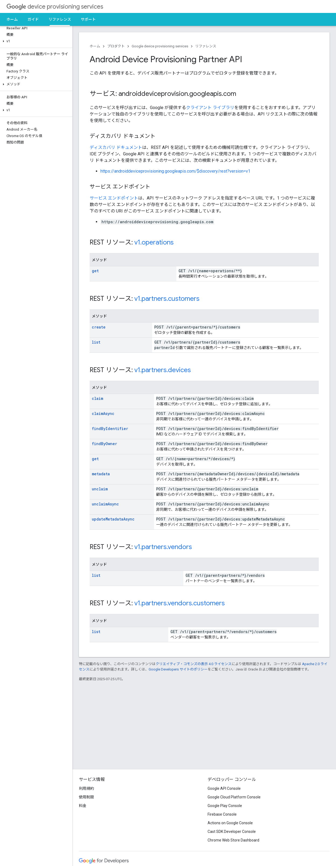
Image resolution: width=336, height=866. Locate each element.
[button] (35, 41)
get (95, 270)
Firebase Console (222, 814)
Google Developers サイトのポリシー (178, 669)
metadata (101, 473)
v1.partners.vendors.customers (179, 603)
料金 (82, 806)
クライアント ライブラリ (210, 107)
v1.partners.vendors (163, 547)
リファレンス (205, 46)
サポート (88, 19)
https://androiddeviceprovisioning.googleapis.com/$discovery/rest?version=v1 (175, 171)
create (99, 327)
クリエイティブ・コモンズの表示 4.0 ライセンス (194, 664)
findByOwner (104, 443)
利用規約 (86, 788)
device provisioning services (54, 6)
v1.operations (154, 242)
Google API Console (224, 788)
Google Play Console (225, 806)
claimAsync (103, 413)
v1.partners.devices (162, 370)
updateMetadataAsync (113, 519)
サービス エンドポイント (114, 198)
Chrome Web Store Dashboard (233, 840)
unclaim (100, 488)
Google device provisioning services (160, 46)
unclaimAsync (105, 504)
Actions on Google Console (230, 823)
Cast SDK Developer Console (232, 831)
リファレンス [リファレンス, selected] (59, 19)
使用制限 (86, 797)
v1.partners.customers (167, 299)
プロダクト (116, 46)
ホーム (12, 19)
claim (97, 398)
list (96, 342)
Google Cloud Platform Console (234, 797)
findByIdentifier (110, 428)
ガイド (33, 19)
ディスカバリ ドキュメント (116, 147)
